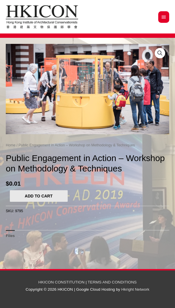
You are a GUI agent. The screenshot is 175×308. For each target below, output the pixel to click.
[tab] (10, 235)
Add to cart (39, 196)
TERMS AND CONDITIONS (112, 282)
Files (10, 236)
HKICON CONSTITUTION (61, 282)
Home (11, 145)
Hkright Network (135, 289)
